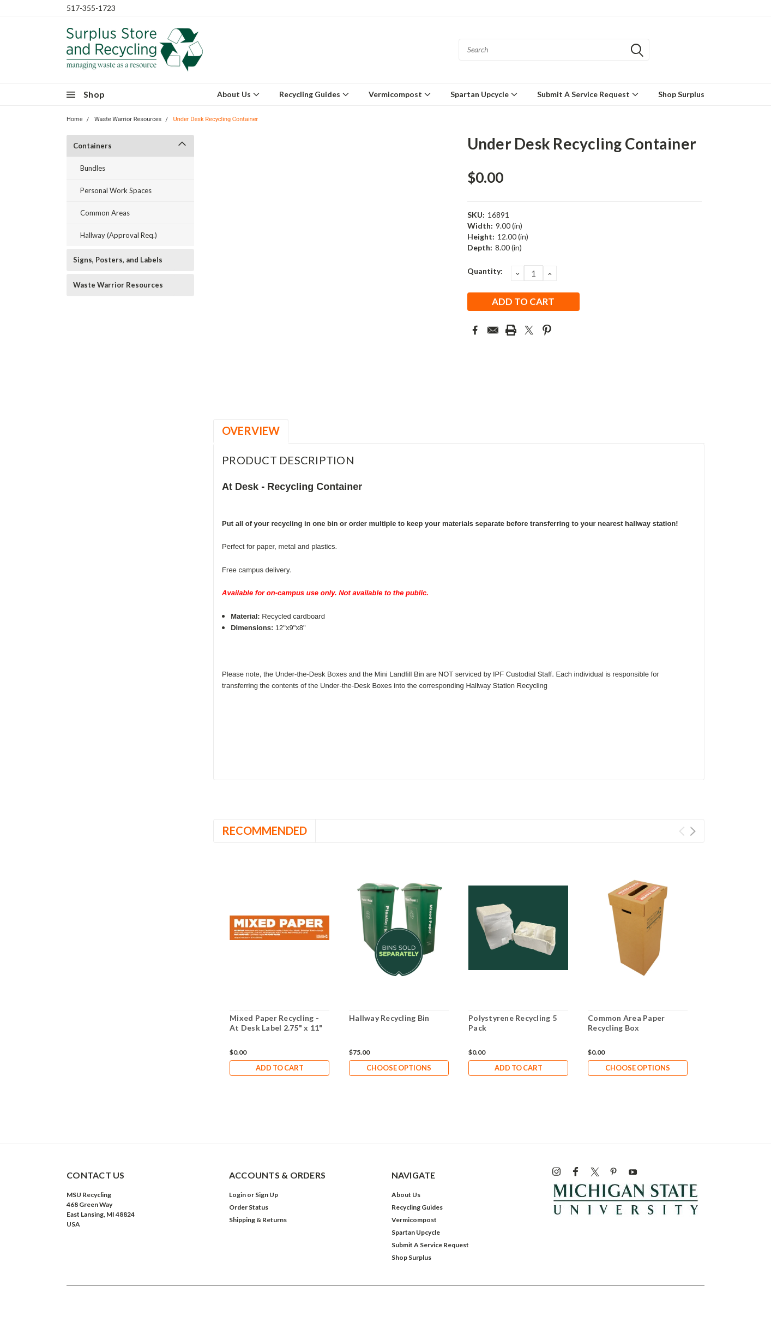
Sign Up (266, 1195)
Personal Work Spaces (116, 190)
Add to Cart (279, 1068)
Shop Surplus (681, 94)
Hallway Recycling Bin (389, 1017)
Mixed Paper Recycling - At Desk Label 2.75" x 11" (276, 1022)
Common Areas (105, 212)
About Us (238, 94)
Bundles (92, 168)
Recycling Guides (314, 94)
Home (75, 119)
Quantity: (485, 271)
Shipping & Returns (258, 1220)
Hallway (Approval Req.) (118, 235)
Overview (251, 430)
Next (692, 831)
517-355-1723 (91, 8)
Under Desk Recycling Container (215, 119)
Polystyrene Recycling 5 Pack (512, 1022)
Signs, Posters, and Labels (117, 259)
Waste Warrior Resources (127, 119)
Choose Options (399, 1068)
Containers (92, 145)
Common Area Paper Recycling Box (626, 1022)
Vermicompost (400, 94)
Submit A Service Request (588, 94)
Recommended (264, 830)
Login (237, 1195)
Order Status (248, 1207)
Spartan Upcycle (484, 94)
